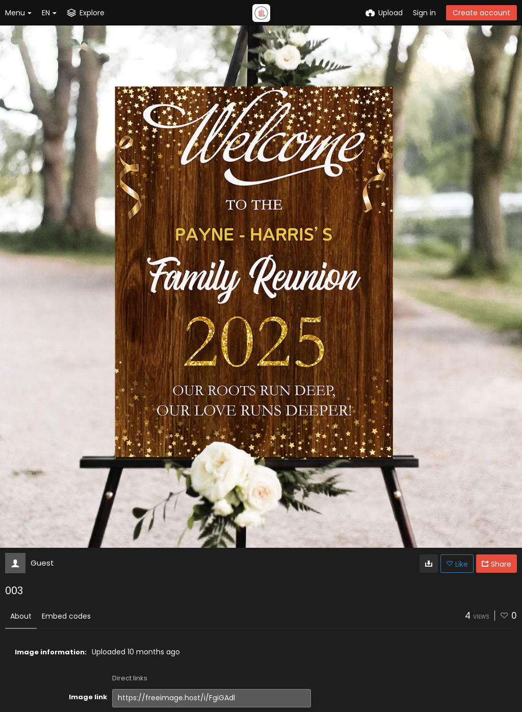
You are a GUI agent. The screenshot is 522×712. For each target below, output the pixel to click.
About (21, 616)
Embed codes (66, 616)
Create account (481, 13)
